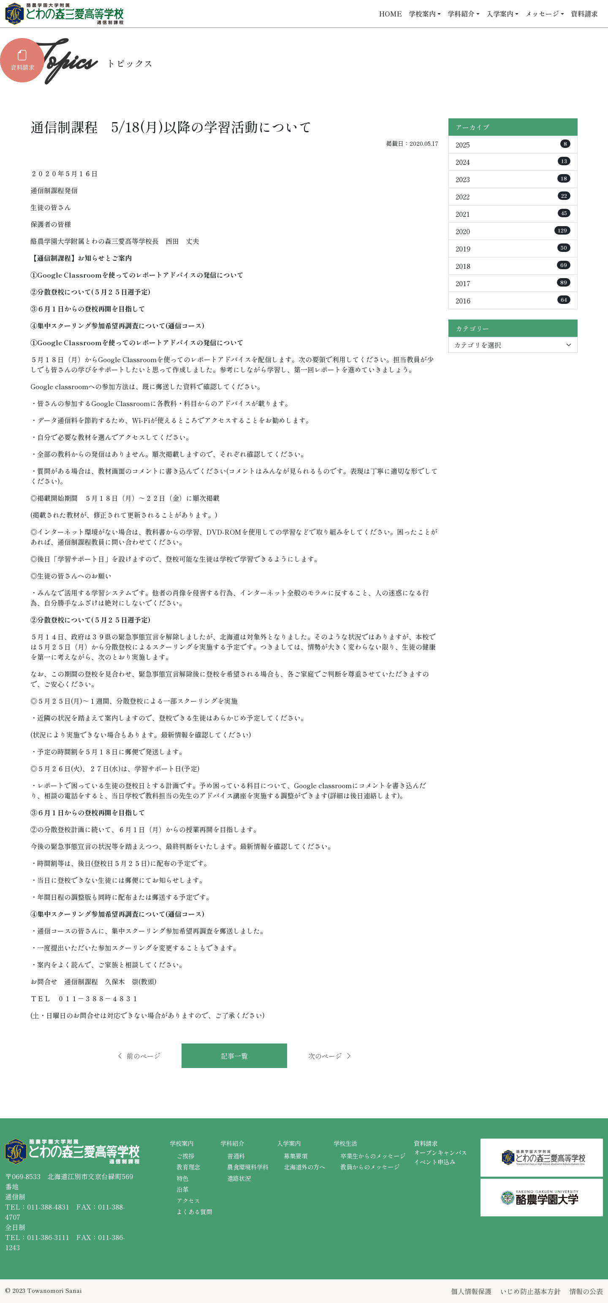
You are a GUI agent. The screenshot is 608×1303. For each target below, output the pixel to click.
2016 (513, 300)
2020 (513, 231)
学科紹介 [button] (461, 13)
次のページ (330, 1056)
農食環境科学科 (248, 1166)
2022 (513, 196)
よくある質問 (194, 1211)
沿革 (182, 1189)
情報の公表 (586, 1291)
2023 (513, 179)
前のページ (138, 1056)
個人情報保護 (471, 1291)
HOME (390, 13)
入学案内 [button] (499, 13)
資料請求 (584, 13)
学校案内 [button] (422, 13)
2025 (513, 144)
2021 (513, 214)
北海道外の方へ (304, 1166)
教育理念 (188, 1166)
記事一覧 (234, 1056)
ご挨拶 (185, 1155)
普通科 (236, 1155)
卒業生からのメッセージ (372, 1155)
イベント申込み (434, 1161)
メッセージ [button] (542, 13)
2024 (513, 162)
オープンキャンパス (440, 1152)
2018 (513, 266)
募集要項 (295, 1155)
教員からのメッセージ (369, 1166)
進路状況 (239, 1178)
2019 (513, 248)
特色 (182, 1178)
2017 (513, 283)
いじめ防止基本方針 (530, 1291)
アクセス (188, 1200)
